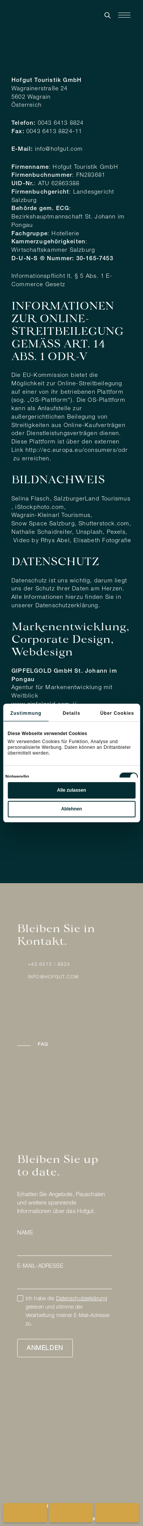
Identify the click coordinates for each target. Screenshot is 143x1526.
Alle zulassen (71, 790)
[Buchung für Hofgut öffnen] (25, 1512)
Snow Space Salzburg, (44, 524)
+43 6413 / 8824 (49, 964)
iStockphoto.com (39, 507)
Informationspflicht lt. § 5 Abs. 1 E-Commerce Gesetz (62, 281)
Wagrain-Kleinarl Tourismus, (51, 515)
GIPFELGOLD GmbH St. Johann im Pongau (64, 675)
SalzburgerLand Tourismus (92, 499)
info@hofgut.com (59, 149)
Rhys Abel (55, 541)
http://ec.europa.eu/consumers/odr (77, 450)
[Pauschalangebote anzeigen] (71, 1512)
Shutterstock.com (104, 524)
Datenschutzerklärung (66, 606)
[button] (71, 1045)
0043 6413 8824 (61, 123)
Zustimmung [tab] (26, 713)
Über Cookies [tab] (117, 713)
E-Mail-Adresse (40, 1266)
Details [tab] (71, 713)
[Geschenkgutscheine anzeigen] (117, 1512)
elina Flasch (32, 499)
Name (25, 1233)
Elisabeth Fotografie (102, 541)
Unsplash (89, 532)
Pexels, (117, 532)
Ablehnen (71, 809)
